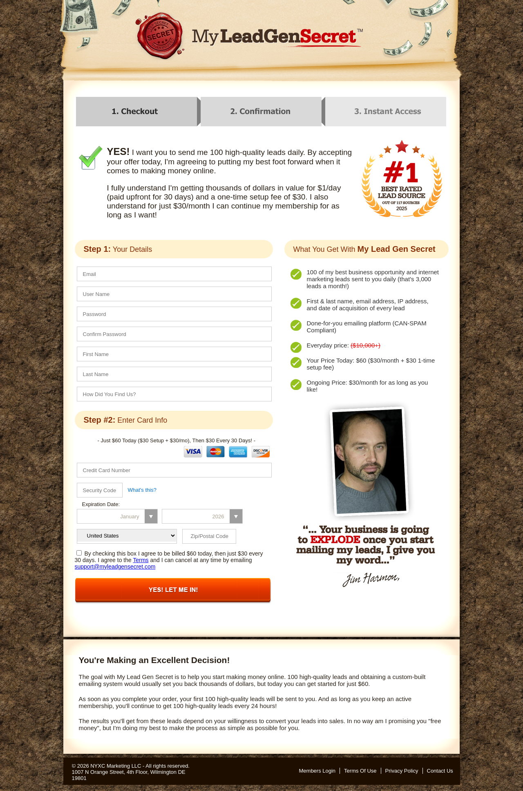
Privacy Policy (401, 771)
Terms (140, 560)
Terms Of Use (360, 771)
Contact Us (440, 771)
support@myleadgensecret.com (115, 566)
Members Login (317, 771)
